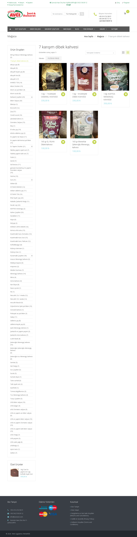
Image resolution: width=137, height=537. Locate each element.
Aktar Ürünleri (15, 86)
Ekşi (11, 126)
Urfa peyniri (14, 438)
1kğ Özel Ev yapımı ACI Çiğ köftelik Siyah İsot (26, 472)
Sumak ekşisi (14, 377)
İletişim (21, 3)
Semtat (12, 362)
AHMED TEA (14, 83)
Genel (12, 161)
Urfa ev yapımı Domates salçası (21, 423)
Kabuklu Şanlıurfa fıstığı (18, 201)
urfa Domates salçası (17, 409)
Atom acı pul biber (16, 90)
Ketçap (12, 223)
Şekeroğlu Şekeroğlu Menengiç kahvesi (21, 349)
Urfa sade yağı (15, 442)
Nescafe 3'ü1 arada (17, 299)
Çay (11, 111)
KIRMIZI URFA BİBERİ (17, 227)
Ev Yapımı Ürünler (16, 146)
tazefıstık (13, 388)
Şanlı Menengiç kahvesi (18, 328)
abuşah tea (14, 75)
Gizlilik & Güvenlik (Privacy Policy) (82, 519)
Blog (77, 29)
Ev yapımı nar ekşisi (17, 137)
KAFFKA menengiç (16, 209)
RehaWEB (26, 534)
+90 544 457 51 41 (105, 19)
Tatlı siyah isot (15, 384)
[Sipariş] (100, 53)
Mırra (12, 277)
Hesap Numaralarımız (16, 5)
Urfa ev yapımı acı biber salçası (20, 413)
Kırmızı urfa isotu (16, 230)
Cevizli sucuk (14, 115)
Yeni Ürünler (89, 29)
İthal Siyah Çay (15, 198)
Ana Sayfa (88, 36)
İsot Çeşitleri (20, 29)
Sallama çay (14, 321)
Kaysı (12, 219)
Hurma (12, 176)
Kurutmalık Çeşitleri (17, 256)
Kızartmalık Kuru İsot (17, 238)
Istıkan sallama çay (16, 191)
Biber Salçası (35, 29)
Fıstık (12, 157)
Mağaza (100, 36)
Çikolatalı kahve (15, 119)
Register (126, 3)
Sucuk (12, 373)
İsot (11, 180)
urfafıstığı (13, 446)
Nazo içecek (14, 288)
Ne (11, 292)
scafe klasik (14, 339)
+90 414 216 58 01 (105, 16)
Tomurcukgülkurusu (17, 391)
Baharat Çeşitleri (52, 29)
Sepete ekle (62, 93)
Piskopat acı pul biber (17, 313)
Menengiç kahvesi (16, 274)
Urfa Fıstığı (14, 435)
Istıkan (12, 183)
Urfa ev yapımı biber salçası (19, 419)
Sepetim (30, 3)
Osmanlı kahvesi (16, 310)
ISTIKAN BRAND (16, 187)
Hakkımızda (12, 3)
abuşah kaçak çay (16, 72)
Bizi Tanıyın (75, 507)
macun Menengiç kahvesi (19, 259)
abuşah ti (13, 79)
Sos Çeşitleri (14, 370)
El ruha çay (14, 129)
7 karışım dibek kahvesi (18, 61)
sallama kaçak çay (16, 324)
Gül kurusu (14, 164)
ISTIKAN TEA (14, 194)
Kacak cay (13, 205)
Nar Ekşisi (67, 29)
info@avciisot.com (16, 517)
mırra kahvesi (14, 281)
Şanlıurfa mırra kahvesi (18, 335)
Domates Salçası (16, 122)
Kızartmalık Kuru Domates (19, 234)
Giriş (117, 3)
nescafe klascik (15, 303)
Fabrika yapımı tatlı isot (18, 154)
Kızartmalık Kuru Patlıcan (18, 241)
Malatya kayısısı (15, 263)
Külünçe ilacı (14, 252)
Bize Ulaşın (75, 510)
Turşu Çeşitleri (15, 399)
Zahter (12, 453)
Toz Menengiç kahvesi (18, 395)
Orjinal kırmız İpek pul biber (19, 306)
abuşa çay (13, 65)
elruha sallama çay (16, 133)
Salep (12, 317)
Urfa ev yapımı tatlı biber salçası (21, 429)
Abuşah (12, 68)
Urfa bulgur (14, 406)
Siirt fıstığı (13, 366)
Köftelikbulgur (15, 245)
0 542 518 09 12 (81, 3)
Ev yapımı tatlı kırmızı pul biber (20, 140)
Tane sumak (14, 381)
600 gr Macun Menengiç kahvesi (21, 55)
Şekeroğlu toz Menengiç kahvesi (21, 356)
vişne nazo (14, 449)
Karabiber (13, 216)
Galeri (103, 29)
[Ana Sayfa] (10, 29)
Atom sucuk (14, 93)
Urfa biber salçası (16, 402)
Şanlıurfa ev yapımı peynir (19, 331)
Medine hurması (15, 270)
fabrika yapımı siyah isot (18, 150)
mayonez (13, 266)
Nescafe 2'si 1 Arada (17, 295)
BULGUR (13, 108)
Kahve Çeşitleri (15, 212)
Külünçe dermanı (16, 248)
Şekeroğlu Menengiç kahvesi (20, 342)
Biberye (13, 104)
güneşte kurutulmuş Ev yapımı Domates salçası (20, 169)
